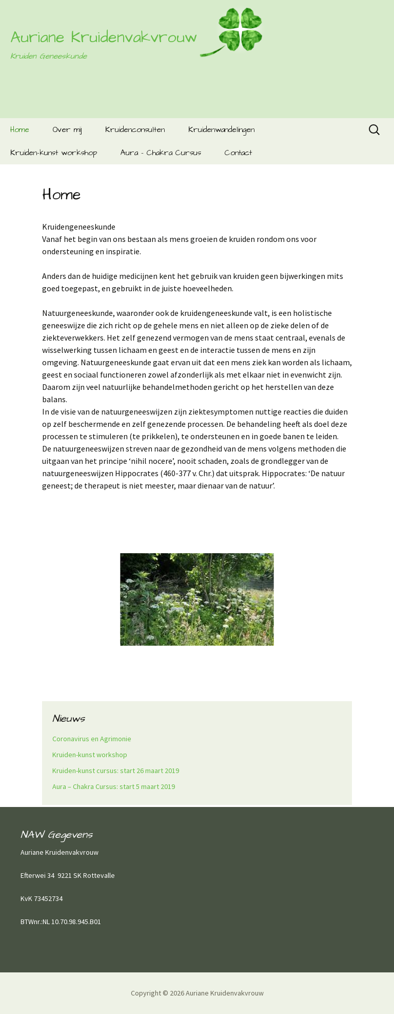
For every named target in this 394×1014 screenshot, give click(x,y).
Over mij (67, 129)
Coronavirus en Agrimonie (91, 738)
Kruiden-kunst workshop (53, 152)
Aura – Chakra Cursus (161, 152)
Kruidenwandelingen (221, 129)
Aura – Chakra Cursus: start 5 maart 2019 (113, 786)
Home (19, 129)
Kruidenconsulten (135, 129)
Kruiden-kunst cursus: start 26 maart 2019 (115, 770)
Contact (238, 152)
